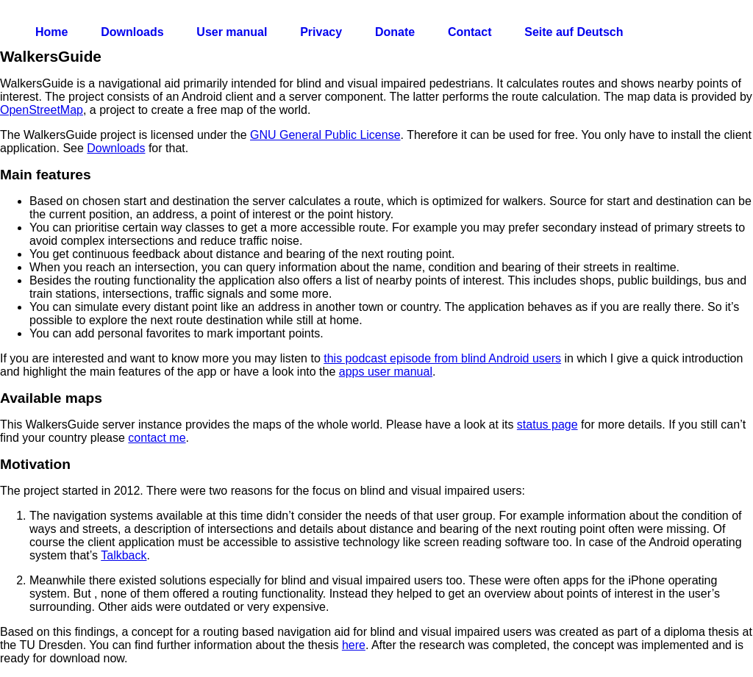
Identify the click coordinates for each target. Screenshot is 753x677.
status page (547, 424)
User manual (231, 32)
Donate (395, 32)
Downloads (132, 32)
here (353, 645)
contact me (156, 437)
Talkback (123, 555)
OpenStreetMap (41, 110)
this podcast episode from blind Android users (442, 358)
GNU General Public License (325, 135)
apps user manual (385, 371)
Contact (470, 32)
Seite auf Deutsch (573, 32)
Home (51, 32)
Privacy (321, 32)
